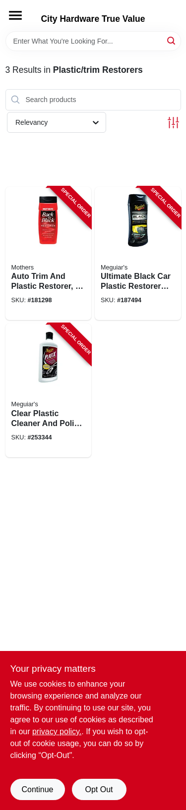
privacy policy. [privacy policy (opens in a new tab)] (56, 731)
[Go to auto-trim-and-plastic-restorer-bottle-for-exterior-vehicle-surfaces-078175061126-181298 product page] (48, 254)
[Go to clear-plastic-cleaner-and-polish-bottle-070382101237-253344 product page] (48, 390)
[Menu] (15, 15)
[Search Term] (93, 41)
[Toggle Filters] (173, 122)
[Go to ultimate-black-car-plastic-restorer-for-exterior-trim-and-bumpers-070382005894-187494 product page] (138, 254)
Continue (37, 789)
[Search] (172, 40)
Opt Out (99, 789)
